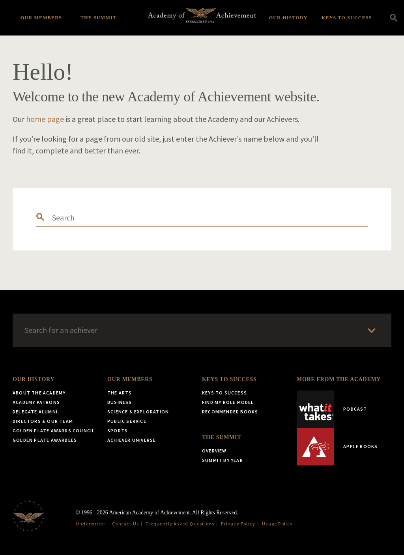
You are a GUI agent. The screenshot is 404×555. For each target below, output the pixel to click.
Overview (214, 451)
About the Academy (39, 393)
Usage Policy (277, 524)
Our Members (41, 18)
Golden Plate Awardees (45, 440)
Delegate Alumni (35, 412)
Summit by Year (222, 460)
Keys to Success (347, 18)
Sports (117, 431)
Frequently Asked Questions (180, 524)
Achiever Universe (131, 440)
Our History (288, 18)
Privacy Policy (238, 524)
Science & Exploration (138, 412)
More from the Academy (339, 379)
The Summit (98, 18)
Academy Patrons (36, 402)
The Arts (119, 393)
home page (45, 119)
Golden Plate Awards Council (54, 431)
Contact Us (125, 524)
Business (119, 402)
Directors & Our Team (43, 421)
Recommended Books (230, 412)
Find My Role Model (228, 402)
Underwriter (90, 524)
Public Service (126, 421)
